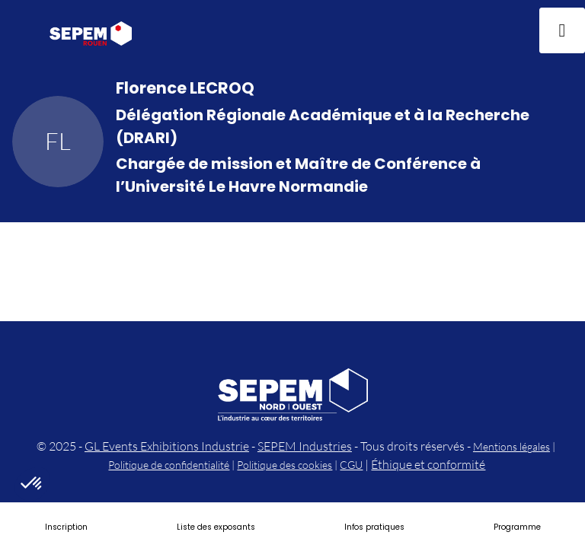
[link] (66, 525)
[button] (23, 30)
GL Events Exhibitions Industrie (167, 445)
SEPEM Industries (304, 445)
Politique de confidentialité (168, 464)
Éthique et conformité (428, 464)
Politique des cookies (284, 464)
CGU (351, 464)
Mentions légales (511, 446)
